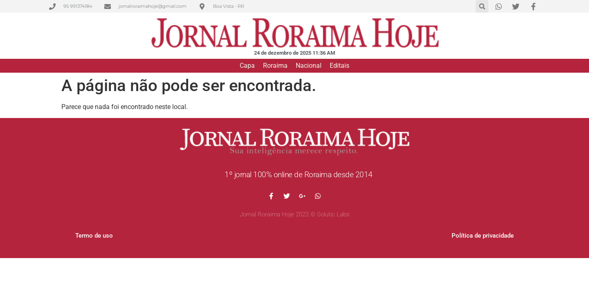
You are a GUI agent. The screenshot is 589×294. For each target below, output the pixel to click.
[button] (482, 6)
